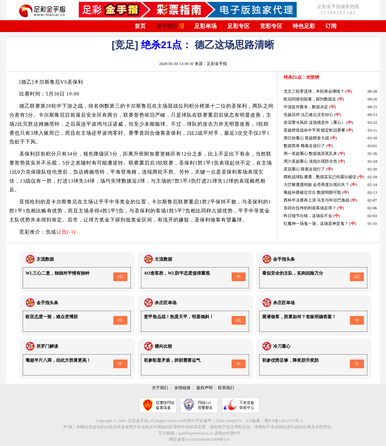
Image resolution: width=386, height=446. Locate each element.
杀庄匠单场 (166, 302)
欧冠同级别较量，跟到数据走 (310, 99)
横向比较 (163, 346)
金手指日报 (170, 26)
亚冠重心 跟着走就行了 (304, 169)
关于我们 (160, 387)
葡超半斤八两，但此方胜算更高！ (58, 360)
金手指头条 (284, 259)
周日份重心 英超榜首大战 (307, 138)
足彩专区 (238, 26)
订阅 (331, 26)
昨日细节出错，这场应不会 (308, 215)
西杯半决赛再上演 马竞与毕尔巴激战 (316, 200)
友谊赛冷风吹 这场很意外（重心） (314, 122)
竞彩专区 (271, 26)
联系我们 (226, 387)
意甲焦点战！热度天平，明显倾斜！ (179, 316)
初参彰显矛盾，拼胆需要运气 (172, 360)
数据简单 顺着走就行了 (304, 145)
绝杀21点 (161, 44)
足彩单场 (205, 26)
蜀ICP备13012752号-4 (283, 420)
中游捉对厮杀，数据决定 (306, 107)
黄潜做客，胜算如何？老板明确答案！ (299, 316)
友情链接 (182, 387)
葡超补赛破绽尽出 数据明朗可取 (312, 192)
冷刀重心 (281, 346)
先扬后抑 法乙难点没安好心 (308, 114)
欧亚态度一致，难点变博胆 (52, 316)
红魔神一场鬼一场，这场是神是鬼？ (316, 223)
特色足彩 (304, 26)
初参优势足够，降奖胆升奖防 (290, 360)
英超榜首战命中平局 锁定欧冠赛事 (314, 130)
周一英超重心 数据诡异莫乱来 (310, 153)
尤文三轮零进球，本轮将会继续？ (314, 91)
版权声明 (204, 387)
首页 (140, 26)
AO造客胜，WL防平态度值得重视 (177, 273)
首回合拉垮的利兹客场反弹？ (310, 208)
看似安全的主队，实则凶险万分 (292, 273)
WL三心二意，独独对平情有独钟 (57, 273)
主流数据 (45, 259)
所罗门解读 (47, 346)
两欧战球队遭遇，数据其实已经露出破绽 (320, 176)
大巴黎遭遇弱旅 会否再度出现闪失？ (316, 184)
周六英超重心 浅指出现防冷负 (310, 161)
